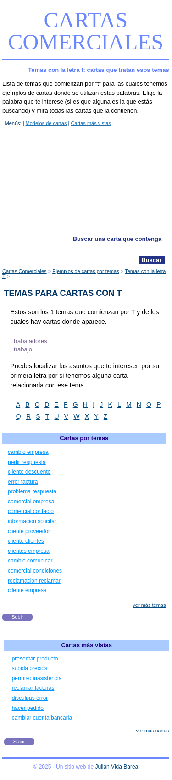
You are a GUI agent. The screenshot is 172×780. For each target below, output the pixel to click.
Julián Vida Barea (116, 767)
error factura (23, 482)
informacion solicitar (32, 521)
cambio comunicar (30, 560)
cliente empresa (27, 590)
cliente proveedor (29, 531)
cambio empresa (28, 452)
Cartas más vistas (91, 123)
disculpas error (30, 698)
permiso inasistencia (37, 678)
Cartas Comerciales (86, 31)
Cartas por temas (84, 438)
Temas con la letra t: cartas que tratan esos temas (98, 69)
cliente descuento (29, 472)
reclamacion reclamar (34, 581)
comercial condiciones (35, 570)
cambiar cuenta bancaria (42, 718)
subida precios (29, 668)
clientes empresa (29, 551)
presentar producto (35, 658)
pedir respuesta (27, 462)
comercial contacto (31, 511)
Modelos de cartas (46, 123)
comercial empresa (31, 501)
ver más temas (149, 605)
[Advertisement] (85, 180)
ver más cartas (152, 730)
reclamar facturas (33, 688)
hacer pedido (28, 708)
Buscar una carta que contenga (117, 238)
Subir (17, 617)
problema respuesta (32, 491)
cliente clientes (26, 541)
